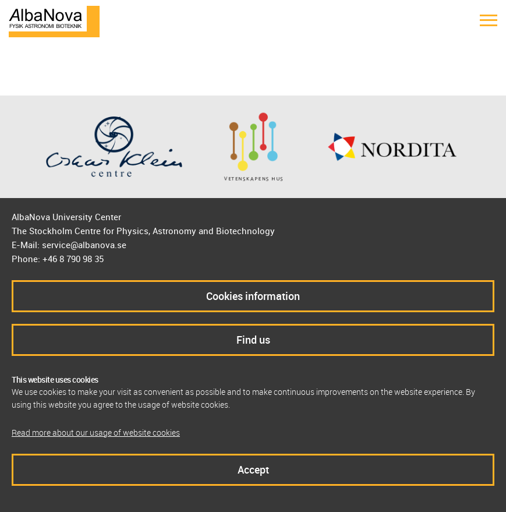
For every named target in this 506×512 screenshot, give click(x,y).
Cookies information (253, 296)
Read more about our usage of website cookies (96, 432)
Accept (253, 469)
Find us (253, 340)
